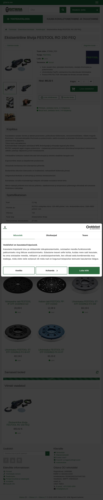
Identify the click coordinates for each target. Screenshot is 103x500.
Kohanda (52, 270)
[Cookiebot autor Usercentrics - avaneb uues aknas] (88, 228)
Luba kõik (84, 270)
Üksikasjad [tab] (51, 235)
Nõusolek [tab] (17, 235)
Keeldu (19, 270)
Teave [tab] (85, 235)
